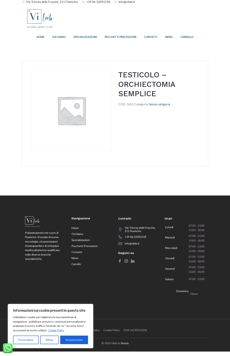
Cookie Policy (56, 330)
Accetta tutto (74, 339)
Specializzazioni (85, 37)
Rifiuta (49, 339)
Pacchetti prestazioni (120, 37)
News (169, 37)
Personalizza (25, 339)
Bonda (125, 347)
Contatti (150, 37)
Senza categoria (159, 104)
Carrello (186, 37)
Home (40, 37)
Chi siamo (59, 37)
